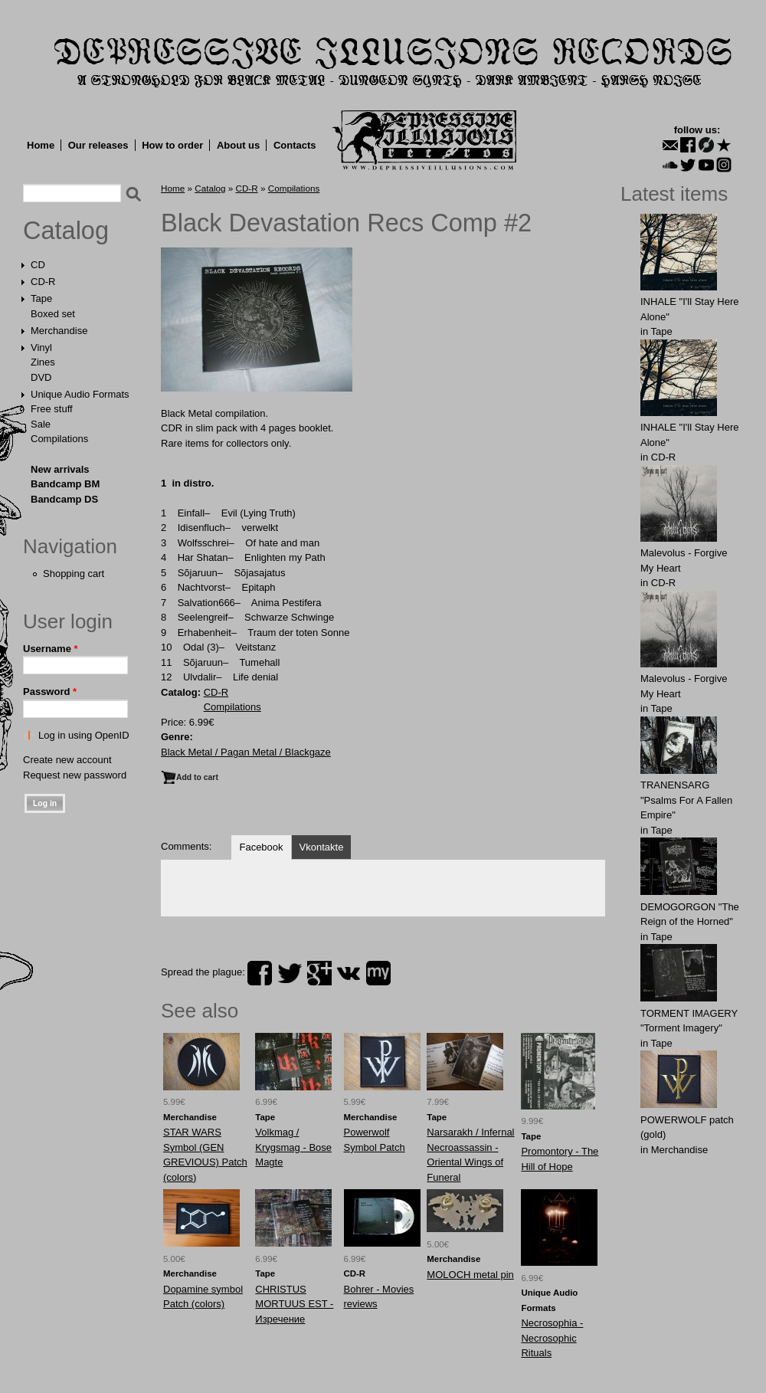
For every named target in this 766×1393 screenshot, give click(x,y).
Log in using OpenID (83, 735)
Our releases (98, 145)
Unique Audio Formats (80, 394)
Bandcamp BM (65, 484)
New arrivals (60, 469)
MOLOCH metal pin (470, 1274)
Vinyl (41, 347)
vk (348, 973)
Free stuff (52, 409)
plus (319, 973)
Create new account (67, 759)
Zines (43, 362)
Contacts (294, 145)
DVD (41, 377)
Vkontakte (322, 847)
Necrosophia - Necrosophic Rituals (552, 1338)
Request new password (74, 775)
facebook (259, 973)
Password (50, 691)
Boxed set (53, 314)
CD (38, 264)
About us (238, 145)
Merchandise (59, 330)
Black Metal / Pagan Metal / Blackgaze (246, 752)
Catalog (66, 230)
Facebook (261, 847)
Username (50, 648)
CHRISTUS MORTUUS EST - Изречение (294, 1304)
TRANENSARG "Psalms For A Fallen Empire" (686, 800)
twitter (289, 973)
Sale (41, 424)
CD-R (43, 281)
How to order (172, 145)
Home (40, 145)
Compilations (59, 438)
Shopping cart (73, 573)
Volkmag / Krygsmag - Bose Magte (293, 1147)
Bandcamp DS (64, 499)
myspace (378, 973)
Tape (41, 298)
